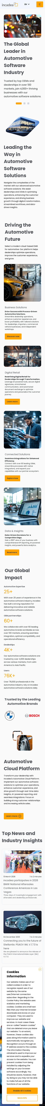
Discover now (13, 336)
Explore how (12, 478)
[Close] (40, 969)
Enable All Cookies (22, 1090)
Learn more (12, 401)
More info (22, 1098)
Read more (12, 552)
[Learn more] (13, 816)
